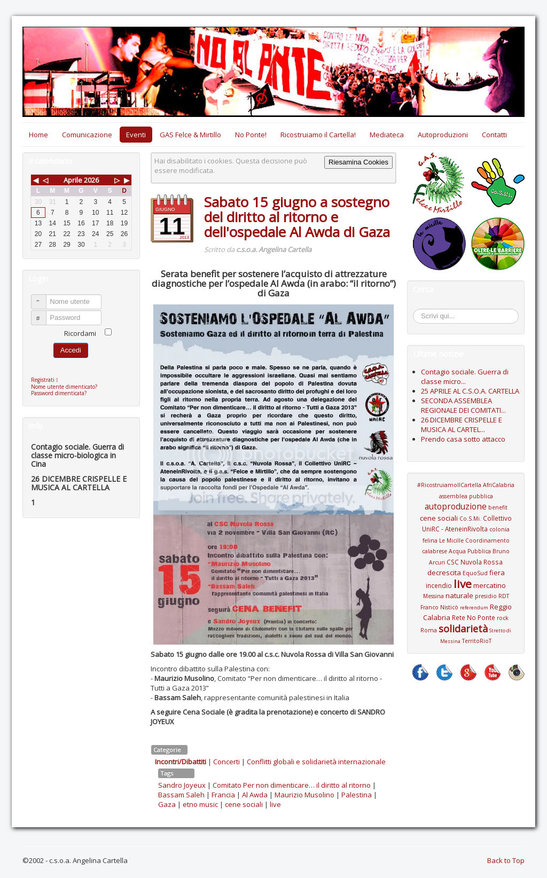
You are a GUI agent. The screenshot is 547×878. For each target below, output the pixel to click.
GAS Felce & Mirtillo (190, 134)
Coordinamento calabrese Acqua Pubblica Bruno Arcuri (466, 551)
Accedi (70, 350)
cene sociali (244, 804)
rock (503, 618)
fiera (497, 572)
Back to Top (506, 860)
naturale (459, 595)
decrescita (444, 572)
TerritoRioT (476, 641)
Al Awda (255, 794)
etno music (200, 804)
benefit (497, 507)
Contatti (494, 134)
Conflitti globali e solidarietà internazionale (316, 761)
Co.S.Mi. (470, 518)
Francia (223, 794)
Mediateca (387, 134)
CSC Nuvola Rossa (475, 562)
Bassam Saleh (181, 794)
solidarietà (463, 628)
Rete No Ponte (473, 617)
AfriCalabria (498, 485)
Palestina (356, 794)
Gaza (167, 804)
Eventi (136, 134)
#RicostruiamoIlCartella (449, 485)
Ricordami (80, 333)
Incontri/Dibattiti (180, 761)
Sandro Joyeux (182, 785)
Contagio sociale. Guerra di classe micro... (465, 376)
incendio (439, 585)
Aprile (73, 180)
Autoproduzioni (443, 134)
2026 (91, 180)
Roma (428, 630)
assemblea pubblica (466, 496)
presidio (486, 596)
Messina (433, 596)
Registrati (47, 379)
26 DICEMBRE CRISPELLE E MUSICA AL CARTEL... (461, 424)
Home (38, 134)
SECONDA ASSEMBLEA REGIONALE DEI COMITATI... (463, 405)
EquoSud (475, 573)
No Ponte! (251, 134)
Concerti (226, 761)
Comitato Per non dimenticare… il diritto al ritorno (292, 785)
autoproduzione (456, 506)
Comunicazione (87, 134)
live (275, 804)
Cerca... (418, 310)
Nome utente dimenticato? (64, 386)
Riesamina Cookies (358, 162)
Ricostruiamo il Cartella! (318, 134)
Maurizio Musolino (304, 794)
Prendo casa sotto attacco (463, 439)
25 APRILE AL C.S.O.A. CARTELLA (470, 391)
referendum (474, 607)
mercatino (489, 585)
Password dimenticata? (59, 393)
